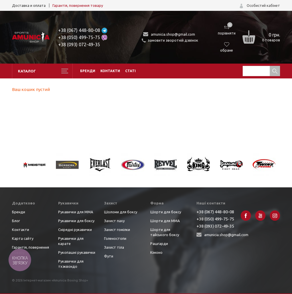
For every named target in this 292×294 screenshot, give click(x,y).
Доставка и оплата (29, 5)
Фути (108, 256)
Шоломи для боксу (120, 212)
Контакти (110, 71)
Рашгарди (159, 244)
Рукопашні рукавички (76, 252)
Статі (130, 71)
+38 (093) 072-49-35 (79, 44)
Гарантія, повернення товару (77, 5)
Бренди (87, 71)
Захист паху (114, 221)
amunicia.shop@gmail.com (173, 34)
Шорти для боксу (165, 212)
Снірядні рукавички (75, 230)
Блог (16, 221)
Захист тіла (114, 247)
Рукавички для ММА (75, 212)
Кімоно (156, 252)
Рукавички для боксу (76, 221)
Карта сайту (22, 238)
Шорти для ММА (165, 221)
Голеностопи (115, 238)
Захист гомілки (117, 230)
